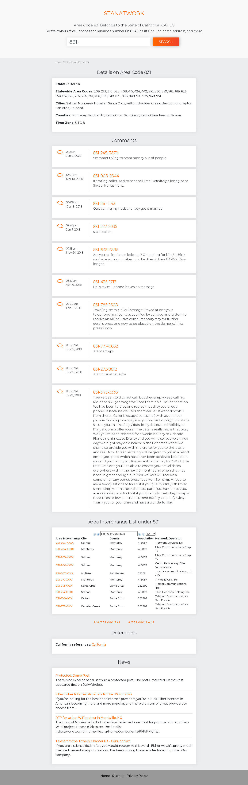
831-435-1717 (104, 281)
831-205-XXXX (65, 557)
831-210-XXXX (64, 579)
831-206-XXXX (65, 565)
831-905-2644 (106, 175)
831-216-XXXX (64, 598)
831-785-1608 (105, 304)
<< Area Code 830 (106, 622)
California (99, 644)
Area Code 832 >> (141, 622)
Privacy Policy (137, 776)
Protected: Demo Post (72, 675)
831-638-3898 (106, 249)
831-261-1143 (104, 203)
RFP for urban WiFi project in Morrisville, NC (88, 718)
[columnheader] (68, 538)
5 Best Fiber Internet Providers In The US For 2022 (93, 694)
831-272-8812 (105, 369)
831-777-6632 (105, 346)
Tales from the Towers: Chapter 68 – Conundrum (92, 741)
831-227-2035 (105, 226)
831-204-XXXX (65, 548)
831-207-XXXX (64, 573)
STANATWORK (124, 13)
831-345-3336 (105, 392)
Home (58, 62)
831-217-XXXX (64, 606)
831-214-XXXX (64, 591)
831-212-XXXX (64, 585)
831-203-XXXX (65, 542)
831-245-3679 (105, 152)
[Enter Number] (108, 41)
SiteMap (118, 776)
